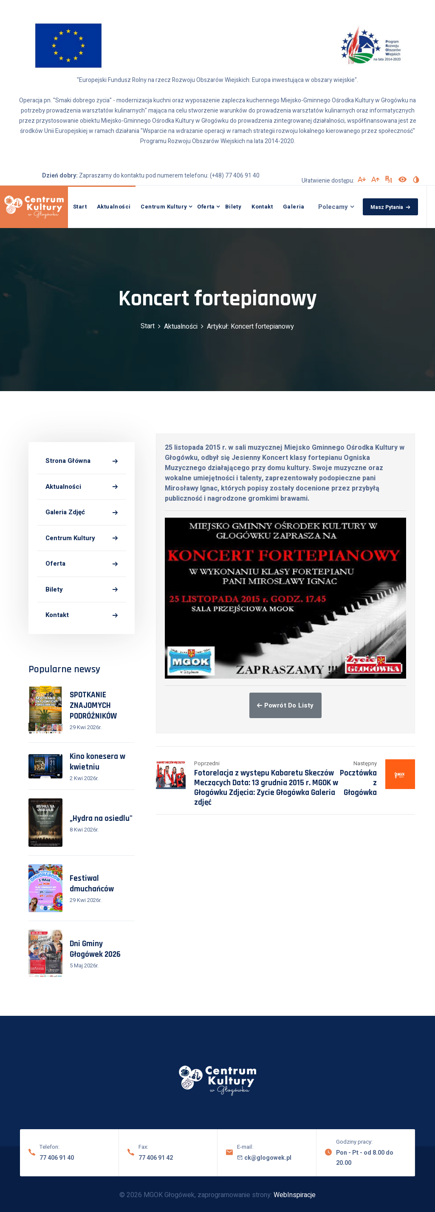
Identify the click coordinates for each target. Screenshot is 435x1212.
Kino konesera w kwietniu (97, 761)
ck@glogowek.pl (264, 1157)
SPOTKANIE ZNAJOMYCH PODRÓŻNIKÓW (93, 706)
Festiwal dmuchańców (92, 883)
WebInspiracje (295, 1195)
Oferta (206, 207)
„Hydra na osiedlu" (101, 818)
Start (80, 207)
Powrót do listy (285, 705)
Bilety (233, 207)
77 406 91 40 (57, 1157)
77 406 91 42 (155, 1157)
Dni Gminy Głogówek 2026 (95, 949)
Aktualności (113, 207)
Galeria (294, 207)
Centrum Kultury (164, 207)
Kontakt (262, 207)
